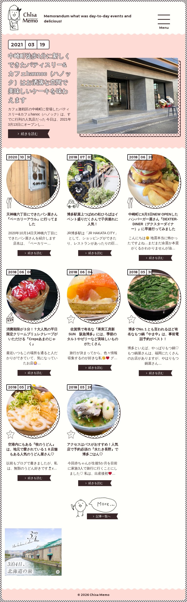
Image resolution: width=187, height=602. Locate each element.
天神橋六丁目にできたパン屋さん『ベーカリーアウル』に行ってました (31, 219)
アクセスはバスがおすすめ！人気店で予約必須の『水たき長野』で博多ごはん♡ (92, 449)
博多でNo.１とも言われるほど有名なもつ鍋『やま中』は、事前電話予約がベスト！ (153, 334)
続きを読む (29, 134)
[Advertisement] (93, 552)
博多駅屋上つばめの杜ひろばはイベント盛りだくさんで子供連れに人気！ (92, 219)
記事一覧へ (103, 516)
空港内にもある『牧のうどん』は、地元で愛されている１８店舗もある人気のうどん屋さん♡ (31, 449)
